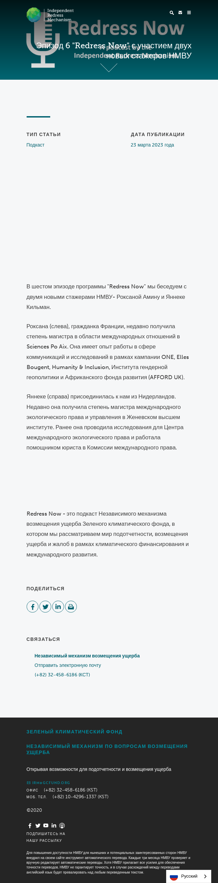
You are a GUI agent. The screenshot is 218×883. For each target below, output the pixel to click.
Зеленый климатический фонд (75, 731)
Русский (183, 877)
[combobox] (188, 876)
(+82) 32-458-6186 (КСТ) (62, 675)
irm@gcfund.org (48, 783)
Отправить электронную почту (68, 665)
